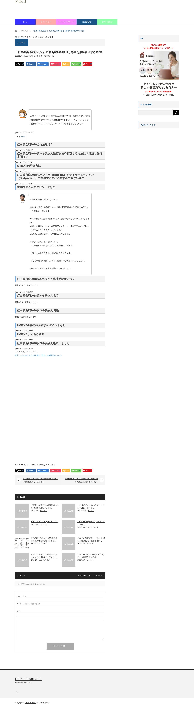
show (23, 137)
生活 (48, 560)
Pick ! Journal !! (28, 679)
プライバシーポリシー (66, 22)
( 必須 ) (21, 596)
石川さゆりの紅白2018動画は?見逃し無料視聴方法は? (38, 355)
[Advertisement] (60, 88)
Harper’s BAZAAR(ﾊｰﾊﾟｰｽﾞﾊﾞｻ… (44, 522)
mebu (52, 56)
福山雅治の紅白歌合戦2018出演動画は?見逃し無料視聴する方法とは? (40, 480)
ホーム (25, 22)
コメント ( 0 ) (98, 575)
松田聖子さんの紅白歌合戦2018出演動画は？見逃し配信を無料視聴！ (81, 480)
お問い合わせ (107, 22)
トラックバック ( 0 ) (83, 575)
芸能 (97, 527)
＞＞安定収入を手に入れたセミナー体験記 (158, 95)
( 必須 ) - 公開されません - (29, 604)
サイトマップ (46, 22)
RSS (17, 692)
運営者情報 (86, 22)
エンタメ (28, 56)
